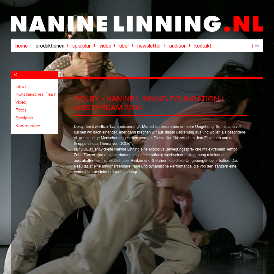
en (257, 46)
